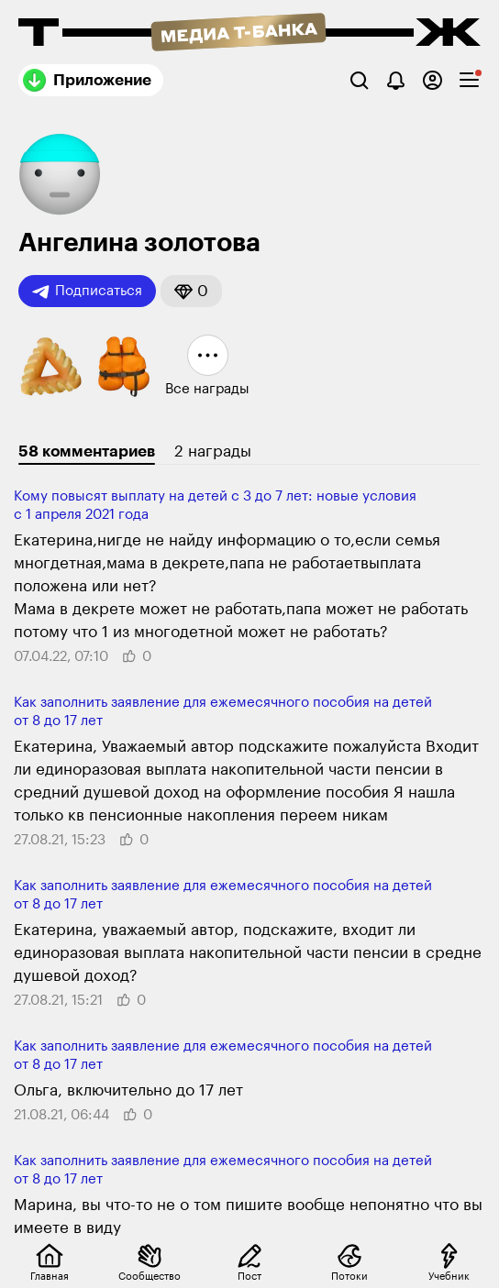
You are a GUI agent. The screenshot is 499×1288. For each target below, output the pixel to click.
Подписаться (87, 291)
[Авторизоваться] (432, 80)
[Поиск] (359, 80)
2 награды (212, 451)
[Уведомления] (395, 80)
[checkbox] (469, 80)
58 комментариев (86, 451)
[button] (191, 291)
